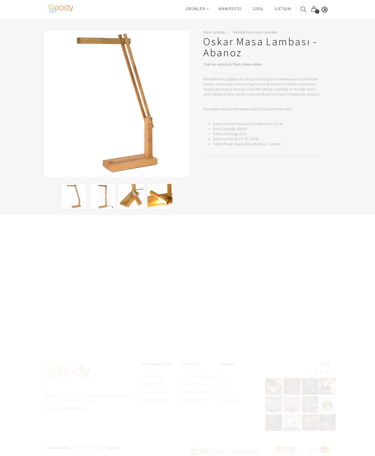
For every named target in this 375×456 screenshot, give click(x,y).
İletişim (283, 9)
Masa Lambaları (216, 32)
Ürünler (197, 9)
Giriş (258, 9)
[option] (117, 104)
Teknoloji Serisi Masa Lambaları (254, 32)
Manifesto (230, 9)
